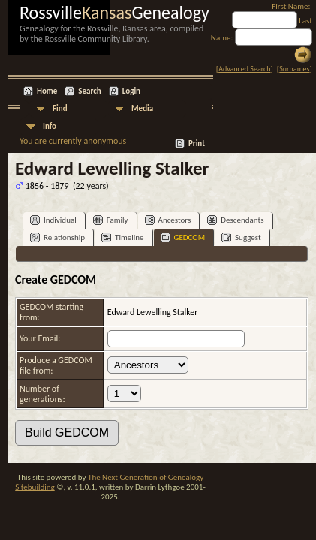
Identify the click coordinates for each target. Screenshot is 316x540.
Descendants (235, 220)
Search (89, 91)
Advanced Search (244, 69)
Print (196, 143)
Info (49, 126)
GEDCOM (183, 237)
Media (142, 108)
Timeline (122, 237)
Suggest (241, 237)
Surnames (294, 69)
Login (131, 91)
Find (60, 108)
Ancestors (168, 220)
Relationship (57, 237)
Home (47, 91)
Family (110, 220)
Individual (53, 220)
